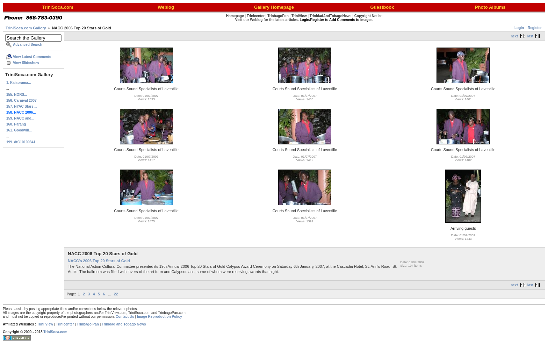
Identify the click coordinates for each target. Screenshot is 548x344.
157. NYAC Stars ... (21, 106)
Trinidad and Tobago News (124, 324)
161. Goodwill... (19, 130)
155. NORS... (16, 94)
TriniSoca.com (55, 332)
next (514, 36)
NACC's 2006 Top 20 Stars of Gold (99, 261)
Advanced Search (27, 44)
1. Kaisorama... (18, 83)
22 (116, 294)
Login (519, 28)
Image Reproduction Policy (159, 316)
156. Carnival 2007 (21, 100)
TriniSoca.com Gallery (26, 28)
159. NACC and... (20, 118)
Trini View (45, 324)
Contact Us (125, 316)
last (530, 36)
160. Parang (16, 124)
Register (535, 28)
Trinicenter (65, 324)
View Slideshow (26, 63)
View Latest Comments (32, 57)
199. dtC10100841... (22, 142)
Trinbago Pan (88, 324)
